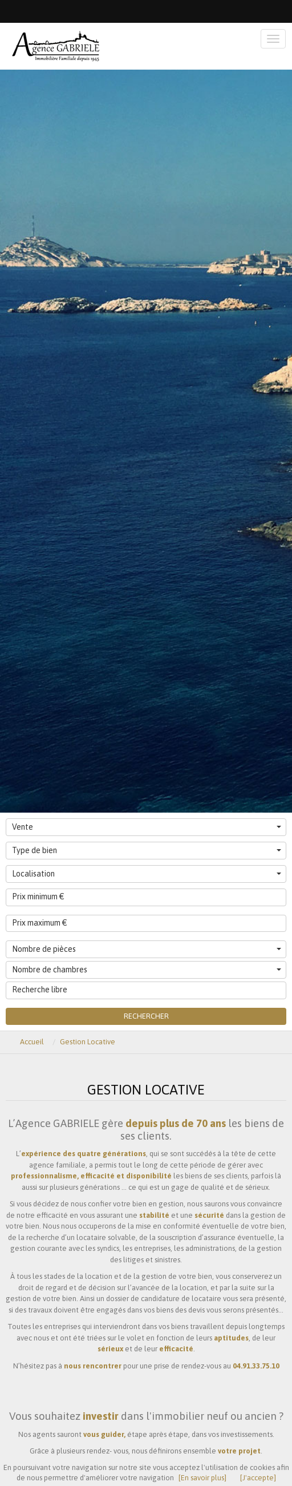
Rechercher (146, 1016)
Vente (146, 826)
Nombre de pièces (146, 949)
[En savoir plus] (202, 1477)
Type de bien (146, 850)
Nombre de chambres (146, 969)
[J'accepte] (258, 1477)
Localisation (146, 873)
